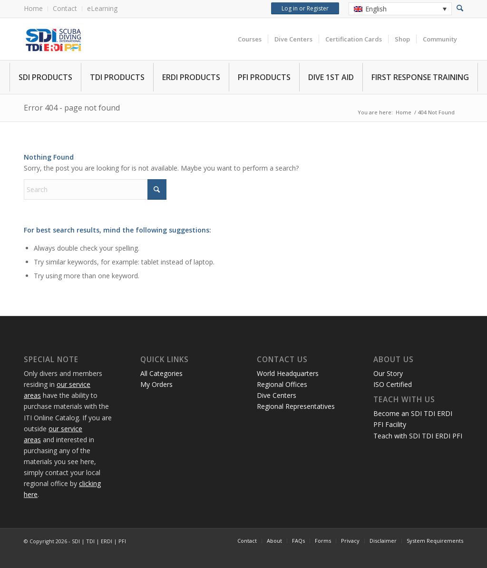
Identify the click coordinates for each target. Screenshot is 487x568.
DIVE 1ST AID (331, 77)
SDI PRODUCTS (45, 77)
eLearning (102, 8)
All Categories (161, 373)
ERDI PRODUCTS (191, 77)
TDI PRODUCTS (117, 77)
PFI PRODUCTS (264, 77)
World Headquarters (288, 373)
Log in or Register (305, 8)
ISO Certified (392, 384)
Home (33, 8)
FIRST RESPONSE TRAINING (420, 77)
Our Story (388, 373)
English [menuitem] (376, 8)
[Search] (95, 189)
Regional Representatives (296, 406)
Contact (65, 8)
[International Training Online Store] (131, 39)
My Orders (156, 384)
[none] (400, 8)
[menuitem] (36, 8)
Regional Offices (282, 384)
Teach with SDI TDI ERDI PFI (417, 435)
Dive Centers (276, 395)
